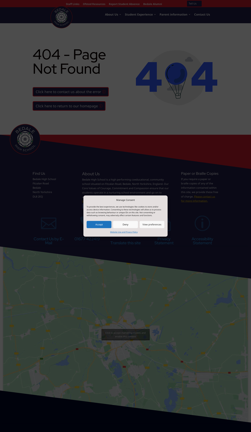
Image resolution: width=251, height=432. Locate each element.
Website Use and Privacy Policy (124, 232)
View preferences (151, 224)
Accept (99, 224)
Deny (125, 224)
